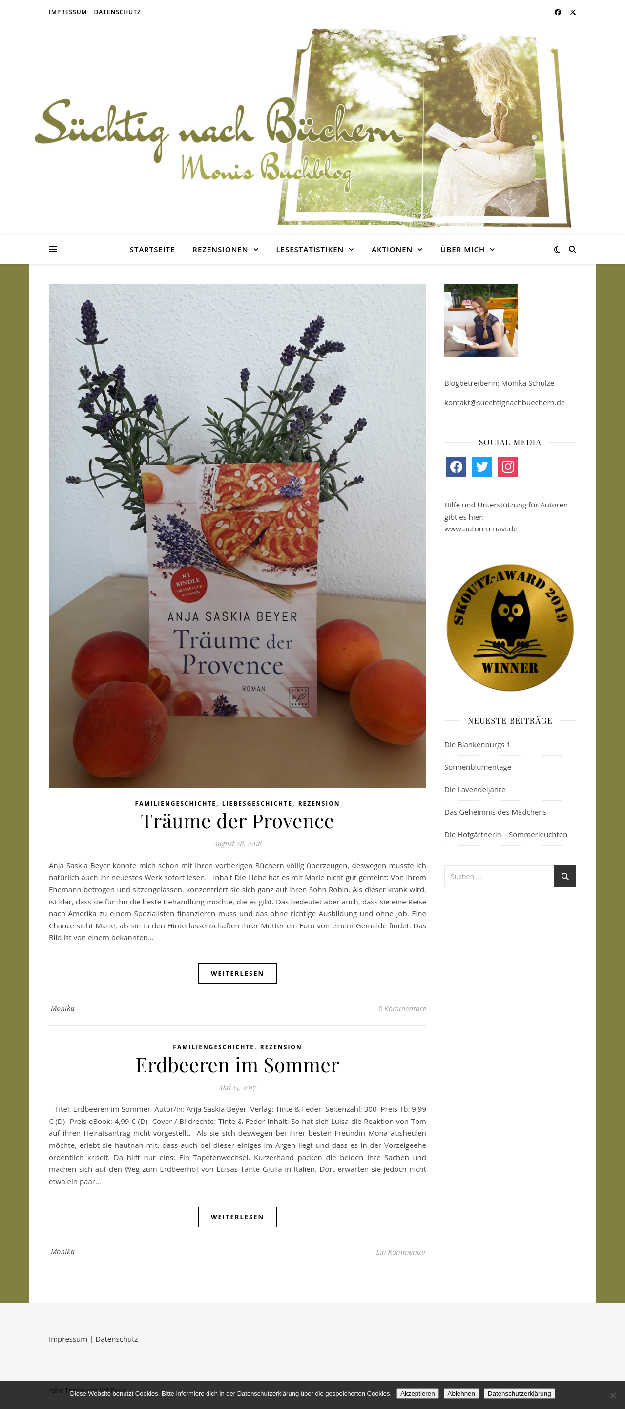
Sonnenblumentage (477, 766)
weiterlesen (237, 973)
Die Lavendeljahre (475, 789)
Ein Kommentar (401, 1251)
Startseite (152, 249)
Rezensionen (220, 249)
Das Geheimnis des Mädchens (495, 811)
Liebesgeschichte (257, 803)
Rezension (319, 803)
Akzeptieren (417, 1393)
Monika (63, 1008)
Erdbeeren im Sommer (238, 1064)
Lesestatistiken (310, 249)
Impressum (68, 12)
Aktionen (392, 249)
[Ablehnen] (613, 1395)
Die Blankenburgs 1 (477, 744)
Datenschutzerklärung (519, 1393)
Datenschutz (117, 12)
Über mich (462, 249)
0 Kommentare (402, 1008)
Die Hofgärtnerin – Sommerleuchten (505, 834)
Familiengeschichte (175, 803)
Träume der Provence (237, 820)
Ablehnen (461, 1393)
